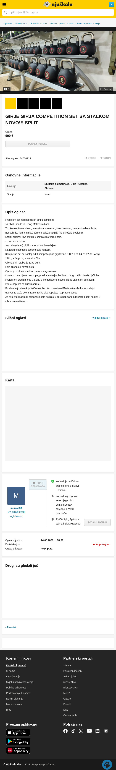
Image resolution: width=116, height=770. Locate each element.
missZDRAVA (70, 687)
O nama (10, 671)
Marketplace (21, 23)
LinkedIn (97, 731)
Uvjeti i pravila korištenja (19, 682)
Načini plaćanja (14, 698)
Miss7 (66, 693)
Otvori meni (4, 4)
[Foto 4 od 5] (45, 103)
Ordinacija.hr (70, 715)
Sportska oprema (39, 23)
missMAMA (69, 682)
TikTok (73, 731)
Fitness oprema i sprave (61, 23)
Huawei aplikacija (18, 750)
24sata (67, 665)
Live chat (107, 764)
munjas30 (16, 508)
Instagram (81, 731)
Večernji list (69, 676)
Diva (65, 709)
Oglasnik (8, 23)
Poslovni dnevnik (72, 671)
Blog (8, 709)
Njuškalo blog (106, 731)
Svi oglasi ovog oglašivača (16, 514)
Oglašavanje (13, 676)
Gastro (67, 698)
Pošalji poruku (37, 144)
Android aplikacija (18, 741)
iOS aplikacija (18, 732)
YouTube (89, 731)
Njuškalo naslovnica (58, 4)
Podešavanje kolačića (18, 693)
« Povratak (10, 627)
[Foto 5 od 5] (57, 103)
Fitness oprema (84, 23)
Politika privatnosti (16, 687)
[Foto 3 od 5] (33, 103)
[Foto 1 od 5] (10, 103)
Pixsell (66, 704)
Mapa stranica (14, 704)
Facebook (65, 731)
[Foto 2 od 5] (22, 103)
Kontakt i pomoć (16, 665)
